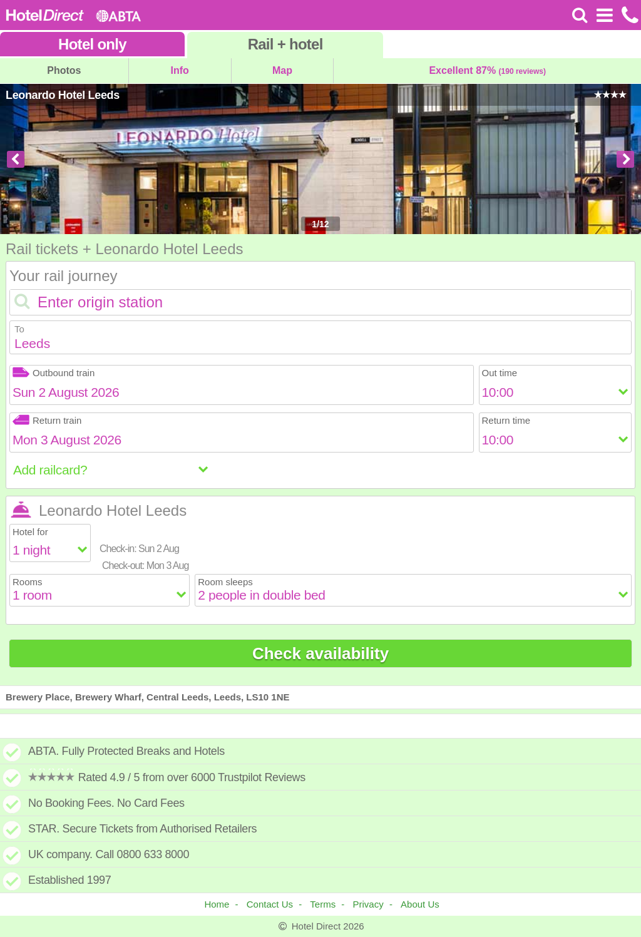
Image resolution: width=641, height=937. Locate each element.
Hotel (92, 44)
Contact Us (270, 904)
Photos (64, 70)
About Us (420, 904)
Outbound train (54, 372)
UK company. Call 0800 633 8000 (108, 854)
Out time (500, 372)
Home (216, 904)
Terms (323, 904)
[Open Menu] (604, 15)
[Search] (580, 15)
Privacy (368, 904)
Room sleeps (225, 581)
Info (180, 70)
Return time (506, 420)
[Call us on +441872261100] (629, 15)
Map (282, 70)
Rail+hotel (285, 44)
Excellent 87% (487, 70)
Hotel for (30, 531)
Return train (47, 420)
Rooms (28, 581)
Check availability (320, 653)
